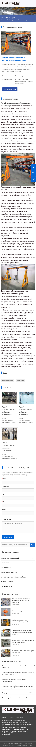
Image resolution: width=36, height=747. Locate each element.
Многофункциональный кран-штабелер (13, 576)
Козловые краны (24, 20)
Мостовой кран (5, 562)
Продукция (13, 20)
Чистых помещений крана (9, 571)
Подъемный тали (6, 586)
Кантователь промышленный (10, 557)
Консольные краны (7, 581)
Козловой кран (20, 380)
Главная (4, 20)
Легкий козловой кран (7, 380)
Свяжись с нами (10, 89)
